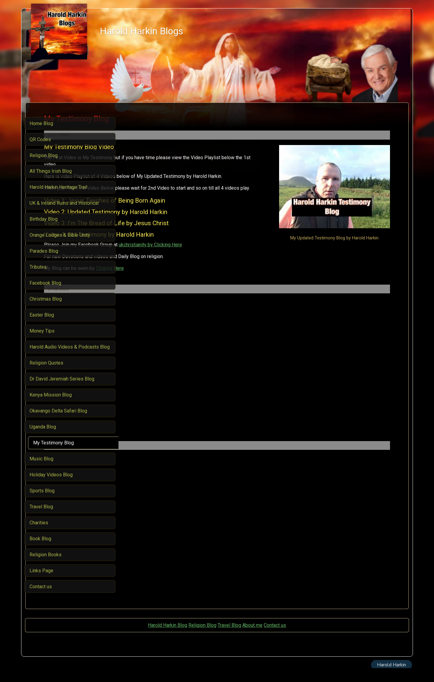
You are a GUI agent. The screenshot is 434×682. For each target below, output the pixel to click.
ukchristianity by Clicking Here (243, 258)
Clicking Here (203, 282)
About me (252, 639)
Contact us (275, 639)
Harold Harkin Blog (167, 639)
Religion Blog (202, 639)
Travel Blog (229, 639)
